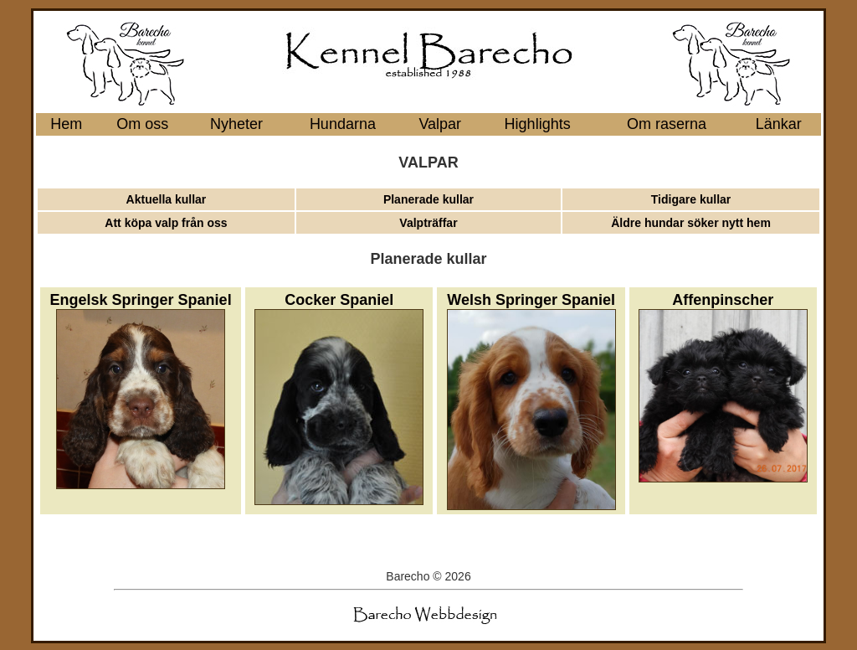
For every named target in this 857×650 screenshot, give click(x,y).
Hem (66, 124)
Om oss (142, 124)
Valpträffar (428, 223)
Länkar (779, 124)
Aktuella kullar (166, 199)
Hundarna (343, 124)
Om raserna (666, 124)
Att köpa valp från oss (166, 223)
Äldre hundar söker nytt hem (691, 223)
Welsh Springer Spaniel (531, 299)
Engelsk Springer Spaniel (141, 299)
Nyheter (236, 124)
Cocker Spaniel (339, 299)
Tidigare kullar (691, 199)
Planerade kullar (428, 199)
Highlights (538, 124)
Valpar (439, 124)
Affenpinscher (722, 299)
